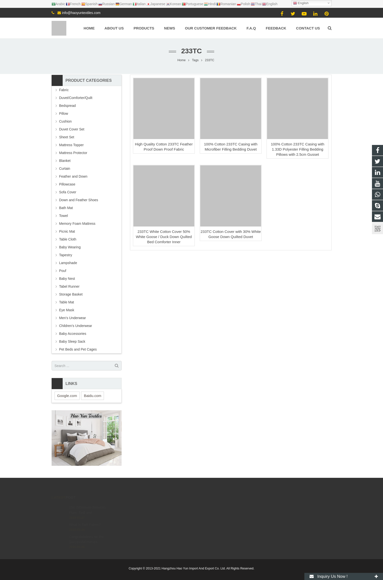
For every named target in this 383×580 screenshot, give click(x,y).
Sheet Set (66, 137)
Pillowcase (67, 184)
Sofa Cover (67, 192)
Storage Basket (71, 294)
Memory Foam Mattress (77, 224)
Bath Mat (66, 208)
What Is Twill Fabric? (85, 518)
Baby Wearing (70, 247)
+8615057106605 (212, 506)
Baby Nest (67, 279)
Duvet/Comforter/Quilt (75, 98)
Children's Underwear (75, 326)
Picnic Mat (67, 231)
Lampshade (68, 263)
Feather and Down (73, 176)
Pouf (62, 271)
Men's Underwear (72, 318)
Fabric (64, 90)
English (301, 3)
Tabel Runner (69, 286)
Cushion (65, 121)
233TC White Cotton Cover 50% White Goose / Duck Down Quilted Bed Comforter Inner (164, 236)
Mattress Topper (71, 145)
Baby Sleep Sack (72, 341)
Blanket (65, 161)
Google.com (67, 396)
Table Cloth (67, 239)
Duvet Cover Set (72, 129)
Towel (63, 216)
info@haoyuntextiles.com (81, 13)
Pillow (63, 113)
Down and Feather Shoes (78, 200)
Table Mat (66, 302)
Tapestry (65, 255)
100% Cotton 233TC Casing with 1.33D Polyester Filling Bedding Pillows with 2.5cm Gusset (298, 149)
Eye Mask (66, 310)
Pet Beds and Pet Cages (78, 349)
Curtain (64, 168)
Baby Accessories (72, 334)
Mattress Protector (73, 153)
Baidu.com (92, 396)
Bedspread (67, 106)
